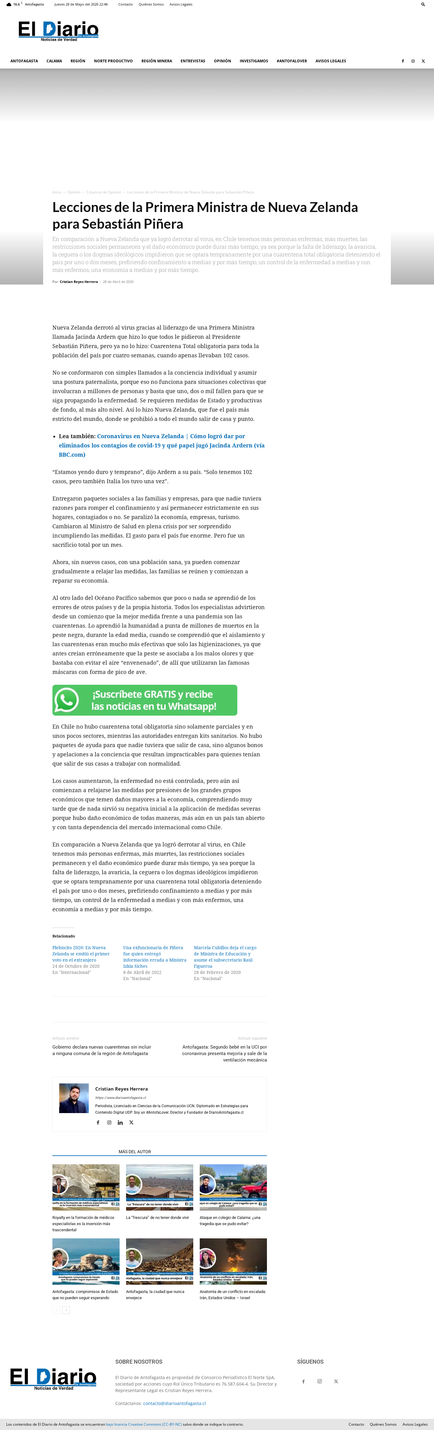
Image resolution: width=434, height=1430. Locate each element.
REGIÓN (78, 61)
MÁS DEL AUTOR (135, 1151)
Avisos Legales (181, 4)
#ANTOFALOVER (292, 61)
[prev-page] (56, 1310)
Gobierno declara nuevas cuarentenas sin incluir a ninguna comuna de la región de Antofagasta (101, 1050)
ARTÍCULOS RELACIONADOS (83, 1151)
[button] (423, 4)
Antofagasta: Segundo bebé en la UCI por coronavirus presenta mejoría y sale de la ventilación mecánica (224, 1053)
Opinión (73, 192)
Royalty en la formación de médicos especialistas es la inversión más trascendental (83, 1223)
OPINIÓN (222, 61)
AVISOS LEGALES (331, 61)
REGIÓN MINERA (156, 61)
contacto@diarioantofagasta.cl (174, 1403)
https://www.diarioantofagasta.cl (120, 1098)
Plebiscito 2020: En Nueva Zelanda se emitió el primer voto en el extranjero (81, 953)
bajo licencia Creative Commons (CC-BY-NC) (144, 1424)
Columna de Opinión (103, 192)
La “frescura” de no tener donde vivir (157, 1217)
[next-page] (66, 1310)
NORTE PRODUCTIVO (113, 61)
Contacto (125, 4)
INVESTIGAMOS (254, 61)
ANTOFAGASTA (24, 61)
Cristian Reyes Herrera (79, 281)
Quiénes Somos (151, 4)
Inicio (56, 192)
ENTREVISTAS (193, 61)
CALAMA (54, 61)
